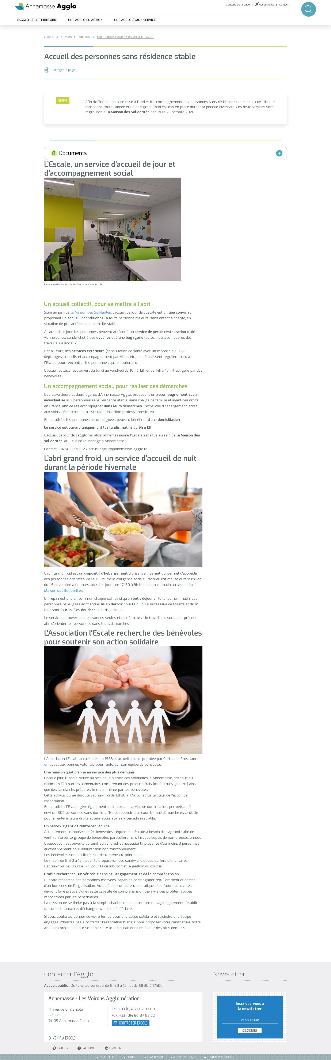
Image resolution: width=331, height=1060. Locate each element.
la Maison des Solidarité (90, 312)
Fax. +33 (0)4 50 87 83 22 (133, 1015)
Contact (284, 4)
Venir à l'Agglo (62, 1038)
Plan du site (155, 1057)
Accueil (49, 37)
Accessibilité (266, 4)
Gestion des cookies (220, 1057)
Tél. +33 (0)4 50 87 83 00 (133, 1009)
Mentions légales (185, 1057)
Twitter (60, 1048)
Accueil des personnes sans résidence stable (125, 37)
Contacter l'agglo (131, 1023)
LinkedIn (113, 1048)
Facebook (86, 1048)
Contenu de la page (238, 4)
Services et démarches (75, 37)
